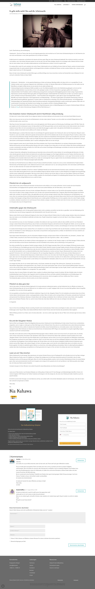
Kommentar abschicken (77, 545)
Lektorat (31, 565)
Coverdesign (32, 572)
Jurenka (18, 459)
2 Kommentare (28, 13)
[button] (3, 586)
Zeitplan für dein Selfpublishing (56, 563)
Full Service (57, 4)
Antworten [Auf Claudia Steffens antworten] (81, 491)
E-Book (31, 575)
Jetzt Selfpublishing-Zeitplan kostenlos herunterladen (70, 443)
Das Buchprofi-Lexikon (54, 565)
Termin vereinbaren (77, 4)
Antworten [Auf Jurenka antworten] (81, 460)
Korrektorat (32, 567)
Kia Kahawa (14, 13)
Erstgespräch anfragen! (15, 563)
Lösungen (66, 4)
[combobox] (61, 434)
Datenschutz (60, 580)
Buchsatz (32, 570)
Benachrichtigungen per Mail (18, 541)
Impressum (76, 580)
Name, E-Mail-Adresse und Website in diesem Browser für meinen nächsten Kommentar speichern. (35, 538)
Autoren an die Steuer (54, 567)
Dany (17, 107)
